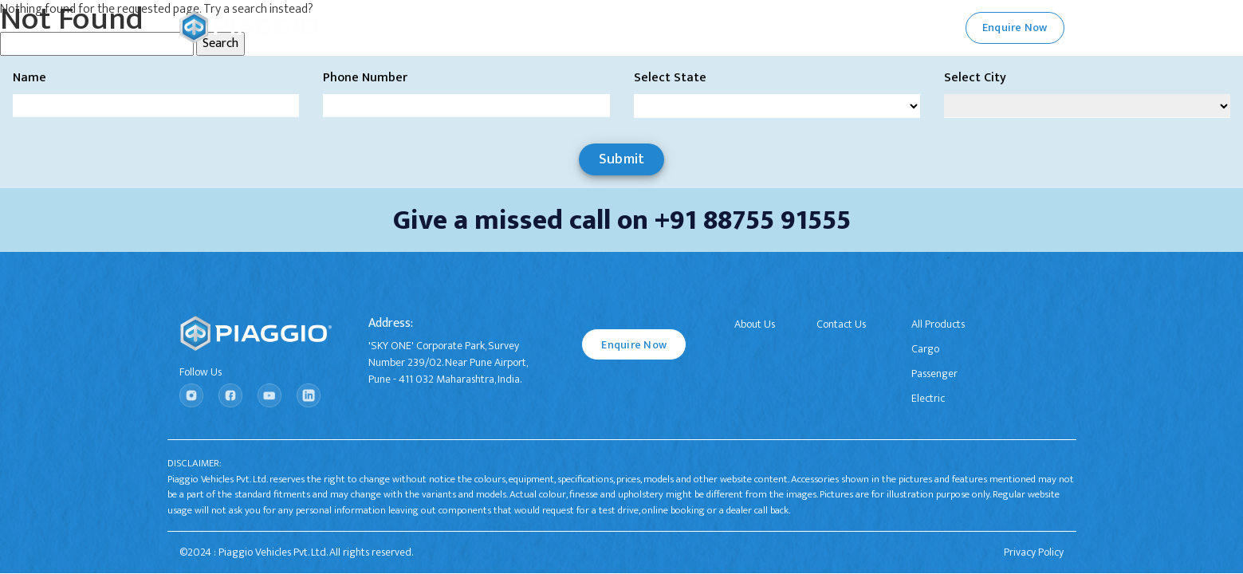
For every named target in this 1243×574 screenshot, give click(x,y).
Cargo (925, 348)
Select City (975, 78)
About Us (754, 324)
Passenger (934, 373)
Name (29, 78)
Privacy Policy (1034, 552)
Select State (670, 78)
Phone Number (365, 78)
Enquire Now (634, 345)
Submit (622, 159)
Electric (928, 398)
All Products (938, 324)
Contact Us (841, 324)
